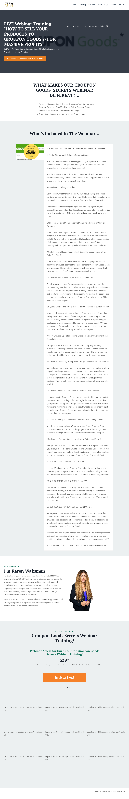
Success (112, 5)
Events (99, 5)
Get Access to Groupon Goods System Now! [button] (25, 59)
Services (91, 5)
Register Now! (64, 681)
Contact (121, 5)
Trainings (82, 5)
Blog (105, 5)
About (74, 5)
